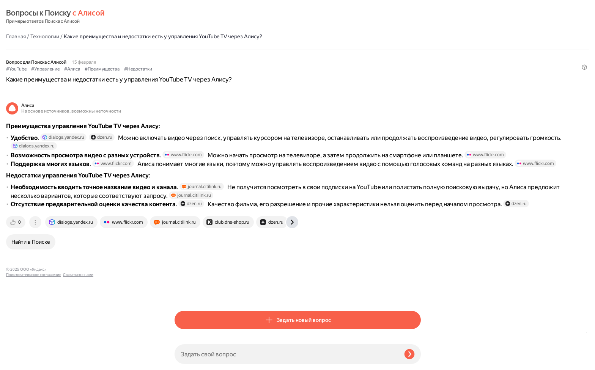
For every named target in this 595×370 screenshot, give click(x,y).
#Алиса (241, 57)
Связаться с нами (21, 361)
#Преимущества (270, 57)
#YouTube (185, 57)
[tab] (185, 292)
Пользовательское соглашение (33, 356)
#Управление (214, 57)
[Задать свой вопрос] (286, 354)
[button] (416, 69)
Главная (184, 17)
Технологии (213, 17)
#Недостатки (307, 57)
